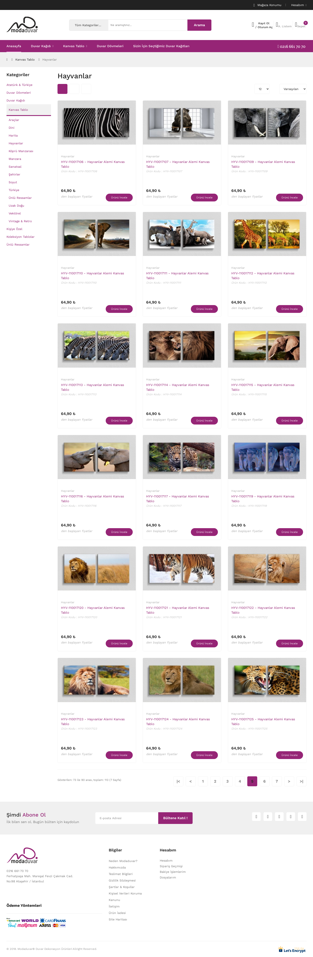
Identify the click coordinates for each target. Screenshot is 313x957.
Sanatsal (15, 166)
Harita (13, 135)
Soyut (13, 182)
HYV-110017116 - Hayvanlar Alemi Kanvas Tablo (92, 498)
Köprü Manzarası (21, 151)
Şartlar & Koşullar (122, 887)
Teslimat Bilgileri (121, 874)
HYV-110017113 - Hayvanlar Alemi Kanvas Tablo (92, 387)
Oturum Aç (265, 27)
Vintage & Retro (20, 221)
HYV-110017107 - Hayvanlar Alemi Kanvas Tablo (178, 164)
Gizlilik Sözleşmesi (122, 880)
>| (301, 781)
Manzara (15, 159)
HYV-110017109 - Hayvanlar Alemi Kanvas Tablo (263, 164)
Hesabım (166, 860)
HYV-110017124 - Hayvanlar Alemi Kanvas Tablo (178, 721)
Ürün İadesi (117, 913)
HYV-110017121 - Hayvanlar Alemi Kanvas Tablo (177, 610)
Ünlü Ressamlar (20, 197)
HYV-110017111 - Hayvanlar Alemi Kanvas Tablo (177, 275)
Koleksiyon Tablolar (20, 236)
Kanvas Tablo (25, 59)
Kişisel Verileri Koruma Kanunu (125, 897)
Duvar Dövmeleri (18, 92)
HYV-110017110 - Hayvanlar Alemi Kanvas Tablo (92, 275)
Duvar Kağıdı (15, 100)
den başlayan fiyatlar (76, 196)
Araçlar (14, 120)
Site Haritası (118, 919)
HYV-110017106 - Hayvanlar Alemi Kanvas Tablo (93, 164)
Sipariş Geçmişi (171, 866)
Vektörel (15, 213)
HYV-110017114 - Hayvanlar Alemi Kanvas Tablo (177, 387)
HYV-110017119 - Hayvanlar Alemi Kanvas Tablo (262, 498)
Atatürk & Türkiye (19, 85)
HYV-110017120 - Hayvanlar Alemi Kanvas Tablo (93, 610)
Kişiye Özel (14, 229)
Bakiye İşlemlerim (173, 871)
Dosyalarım (168, 877)
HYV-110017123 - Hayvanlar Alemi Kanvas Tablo (93, 721)
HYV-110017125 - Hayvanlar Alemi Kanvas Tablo (263, 721)
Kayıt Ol (263, 23)
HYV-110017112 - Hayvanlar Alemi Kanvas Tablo (262, 275)
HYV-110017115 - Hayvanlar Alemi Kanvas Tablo (262, 387)
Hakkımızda (117, 867)
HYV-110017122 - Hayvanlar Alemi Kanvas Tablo (263, 610)
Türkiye (14, 190)
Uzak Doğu (16, 205)
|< (178, 781)
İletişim (114, 906)
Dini (11, 127)
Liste (86, 89)
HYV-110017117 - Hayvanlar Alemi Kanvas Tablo (177, 498)
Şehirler (14, 174)
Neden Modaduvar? (123, 861)
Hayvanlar (49, 59)
